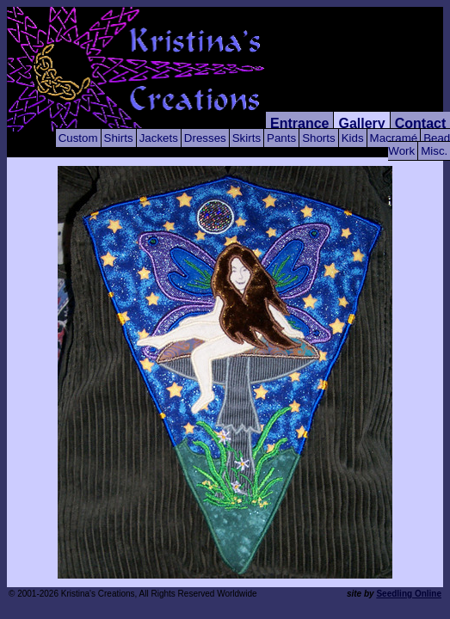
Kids (353, 138)
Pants (281, 138)
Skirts (246, 138)
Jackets (158, 138)
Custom (78, 138)
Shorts (319, 138)
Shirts (118, 138)
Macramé (394, 138)
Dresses (205, 138)
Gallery (361, 123)
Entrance (299, 123)
